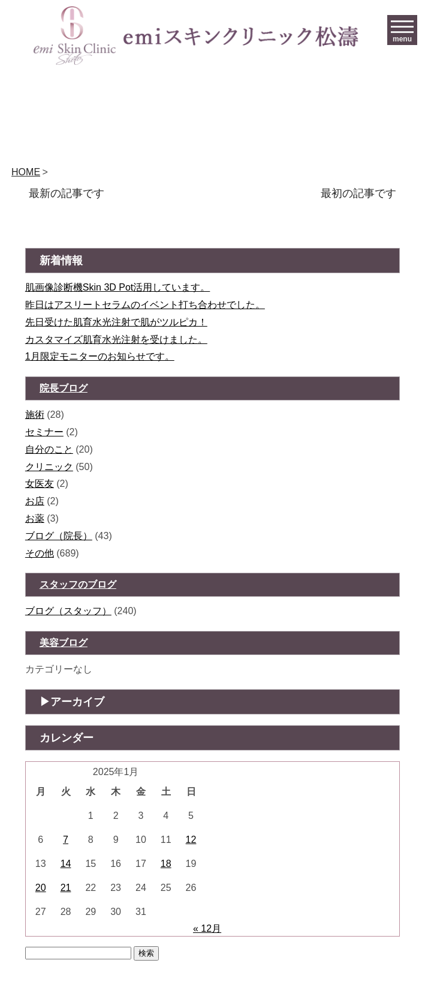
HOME (25, 172)
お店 (34, 501)
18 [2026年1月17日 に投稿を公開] (166, 864)
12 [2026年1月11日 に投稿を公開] (191, 840)
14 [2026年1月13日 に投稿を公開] (66, 864)
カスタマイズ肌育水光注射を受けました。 (116, 339)
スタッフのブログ (78, 584)
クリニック (49, 467)
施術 (34, 414)
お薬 (34, 518)
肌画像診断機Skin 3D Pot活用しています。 (117, 287)
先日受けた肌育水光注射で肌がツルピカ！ (116, 322)
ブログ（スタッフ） (68, 611)
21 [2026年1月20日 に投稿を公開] (66, 888)
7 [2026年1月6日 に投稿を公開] (65, 840)
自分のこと (49, 449)
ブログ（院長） (58, 536)
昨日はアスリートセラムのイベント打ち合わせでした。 (145, 305)
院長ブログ (64, 388)
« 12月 (207, 928)
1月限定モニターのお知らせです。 (99, 356)
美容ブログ (64, 643)
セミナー (44, 432)
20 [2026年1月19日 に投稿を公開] (40, 888)
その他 (39, 553)
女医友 (39, 483)
